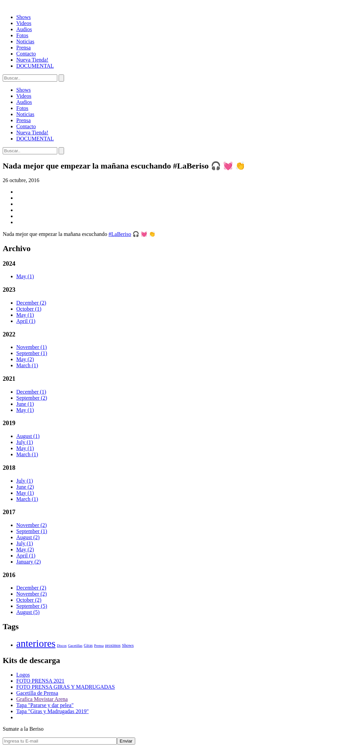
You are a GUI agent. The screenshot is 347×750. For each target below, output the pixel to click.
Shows (23, 17)
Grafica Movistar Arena (42, 699)
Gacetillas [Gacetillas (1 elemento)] (75, 645)
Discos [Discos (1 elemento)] (62, 645)
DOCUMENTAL (35, 66)
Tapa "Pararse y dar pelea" (45, 705)
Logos (23, 675)
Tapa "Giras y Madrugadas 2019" (52, 711)
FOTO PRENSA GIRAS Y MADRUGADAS (65, 687)
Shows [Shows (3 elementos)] (128, 645)
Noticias (25, 41)
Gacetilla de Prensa (37, 693)
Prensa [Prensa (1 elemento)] (98, 645)
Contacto (26, 54)
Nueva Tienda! (32, 60)
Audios (24, 29)
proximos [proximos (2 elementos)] (113, 645)
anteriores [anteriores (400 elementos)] (36, 643)
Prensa (23, 47)
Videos (23, 23)
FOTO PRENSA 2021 (40, 681)
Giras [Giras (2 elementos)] (88, 645)
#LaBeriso (119, 234)
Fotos (22, 35)
